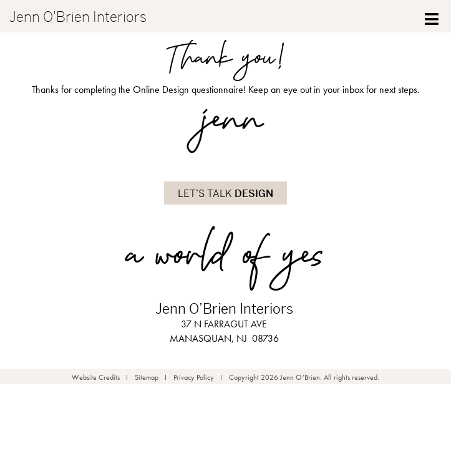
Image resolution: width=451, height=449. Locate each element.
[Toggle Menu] (432, 16)
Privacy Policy (193, 377)
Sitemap (146, 377)
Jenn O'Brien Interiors (78, 17)
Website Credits (96, 377)
